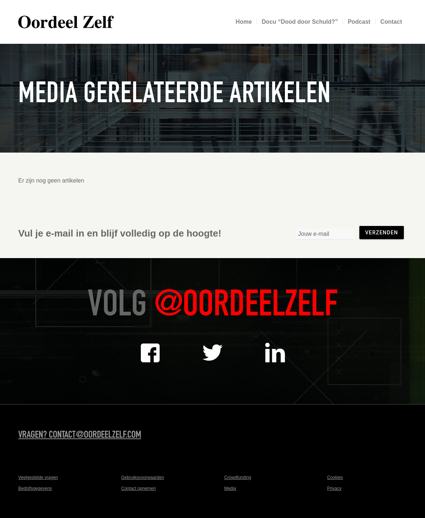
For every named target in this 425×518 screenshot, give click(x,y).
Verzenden (381, 232)
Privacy (334, 488)
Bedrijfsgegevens (35, 488)
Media (230, 488)
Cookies (335, 477)
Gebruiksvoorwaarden (142, 477)
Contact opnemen (138, 488)
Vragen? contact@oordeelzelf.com (79, 435)
